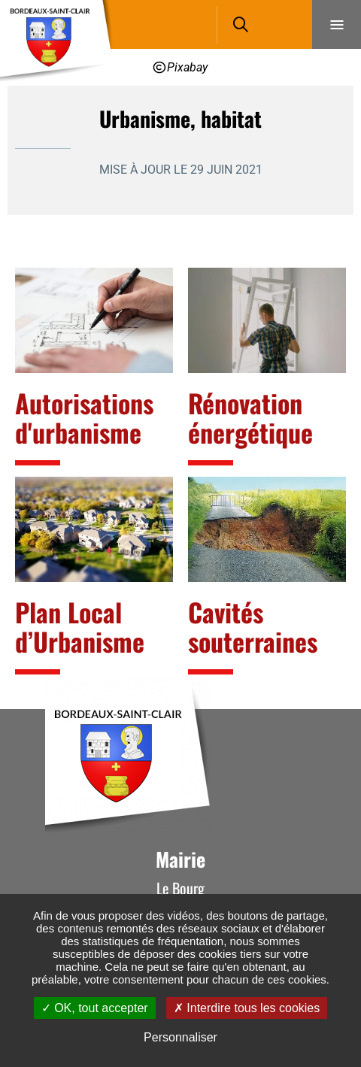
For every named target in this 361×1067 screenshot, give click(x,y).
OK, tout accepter (94, 1008)
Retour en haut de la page (327, 709)
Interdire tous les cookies (247, 1008)
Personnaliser (180, 1037)
